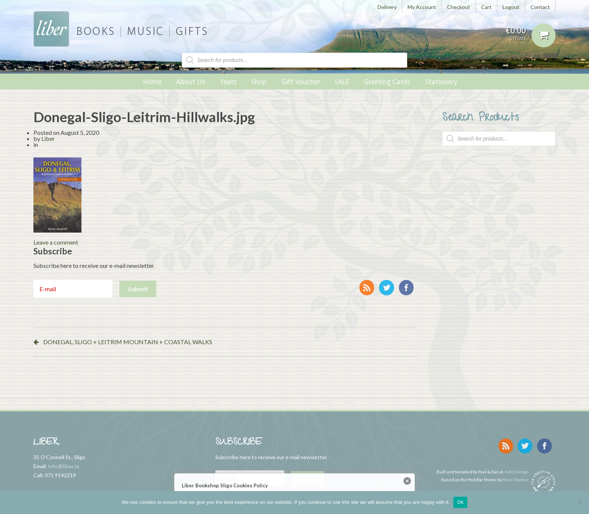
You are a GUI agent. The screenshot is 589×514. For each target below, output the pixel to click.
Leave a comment (55, 242)
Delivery (387, 7)
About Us (190, 81)
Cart (486, 7)
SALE (342, 81)
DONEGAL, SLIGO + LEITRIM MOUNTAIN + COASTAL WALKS (127, 341)
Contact (540, 7)
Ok (460, 502)
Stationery (441, 81)
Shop (259, 81)
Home (152, 81)
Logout (511, 7)
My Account (422, 7)
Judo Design (516, 469)
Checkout (458, 7)
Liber (48, 138)
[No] (579, 502)
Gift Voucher (301, 81)
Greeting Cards (387, 81)
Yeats (228, 81)
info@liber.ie (63, 466)
